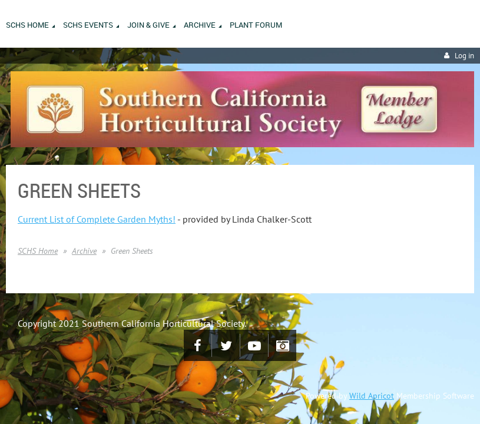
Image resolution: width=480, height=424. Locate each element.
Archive (84, 251)
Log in (464, 56)
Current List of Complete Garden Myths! (97, 219)
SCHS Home (38, 251)
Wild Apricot (371, 395)
